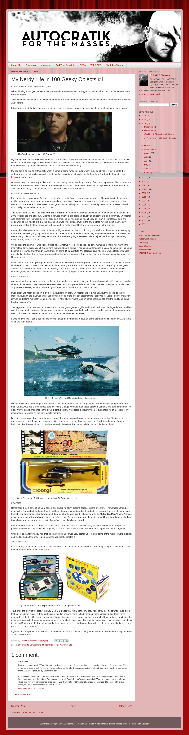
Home (72, 706)
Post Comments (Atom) (33, 712)
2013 (144, 216)
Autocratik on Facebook (149, 235)
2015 (144, 209)
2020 (144, 189)
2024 (144, 123)
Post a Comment (22, 694)
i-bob (127, 724)
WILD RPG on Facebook (150, 253)
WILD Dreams (145, 249)
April (146, 169)
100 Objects (23, 645)
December (149, 127)
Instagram (45, 65)
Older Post (125, 706)
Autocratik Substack (147, 239)
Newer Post (18, 706)
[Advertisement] (158, 303)
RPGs (83, 65)
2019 (144, 193)
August (147, 153)
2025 (144, 119)
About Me (16, 65)
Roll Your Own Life (65, 65)
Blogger (145, 724)
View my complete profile (150, 94)
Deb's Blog (143, 242)
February (148, 173)
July (146, 157)
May (146, 165)
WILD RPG (95, 65)
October (148, 145)
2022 (144, 181)
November (149, 131)
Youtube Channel (115, 65)
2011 (144, 224)
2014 (144, 212)
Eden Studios (145, 246)
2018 (144, 197)
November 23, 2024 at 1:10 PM (31, 688)
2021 (144, 185)
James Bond (35, 645)
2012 (144, 220)
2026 (144, 116)
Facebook (31, 65)
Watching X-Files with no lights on (159, 134)
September (149, 149)
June (146, 161)
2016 (144, 205)
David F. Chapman (161, 75)
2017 (144, 201)
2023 (144, 177)
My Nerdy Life (48, 645)
